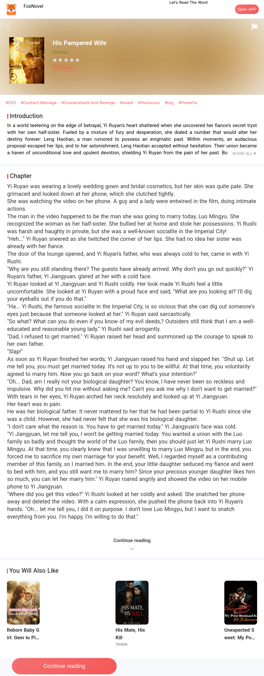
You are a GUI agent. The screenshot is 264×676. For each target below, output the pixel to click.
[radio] (55, 60)
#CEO (11, 102)
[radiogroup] (66, 60)
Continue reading (64, 666)
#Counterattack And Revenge (88, 102)
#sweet (127, 102)
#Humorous (149, 102)
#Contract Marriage (39, 102)
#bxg (169, 102)
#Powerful (187, 102)
